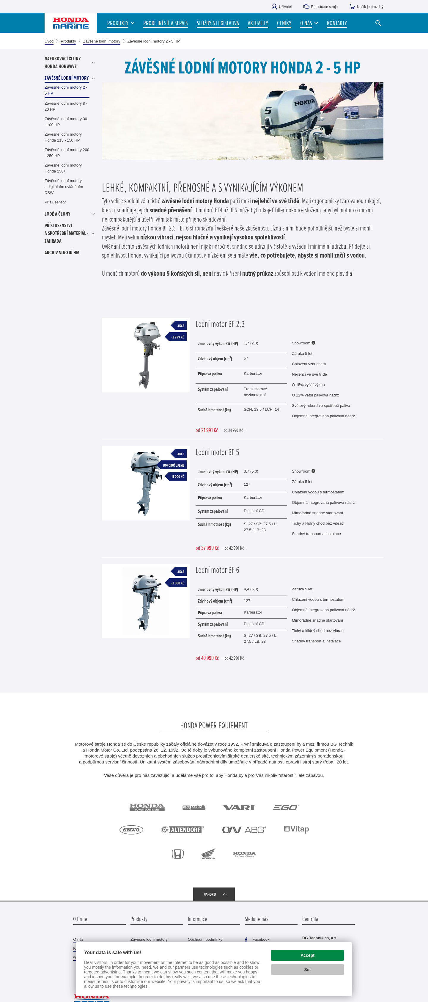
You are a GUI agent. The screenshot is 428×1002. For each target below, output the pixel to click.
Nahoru (210, 894)
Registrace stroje (324, 7)
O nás (78, 939)
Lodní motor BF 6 (217, 569)
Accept (307, 955)
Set (307, 969)
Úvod (49, 41)
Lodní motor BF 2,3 (220, 323)
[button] (309, 23)
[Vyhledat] (378, 23)
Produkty (68, 41)
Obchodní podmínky (205, 939)
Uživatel (285, 7)
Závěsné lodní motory (101, 41)
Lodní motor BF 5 (217, 452)
